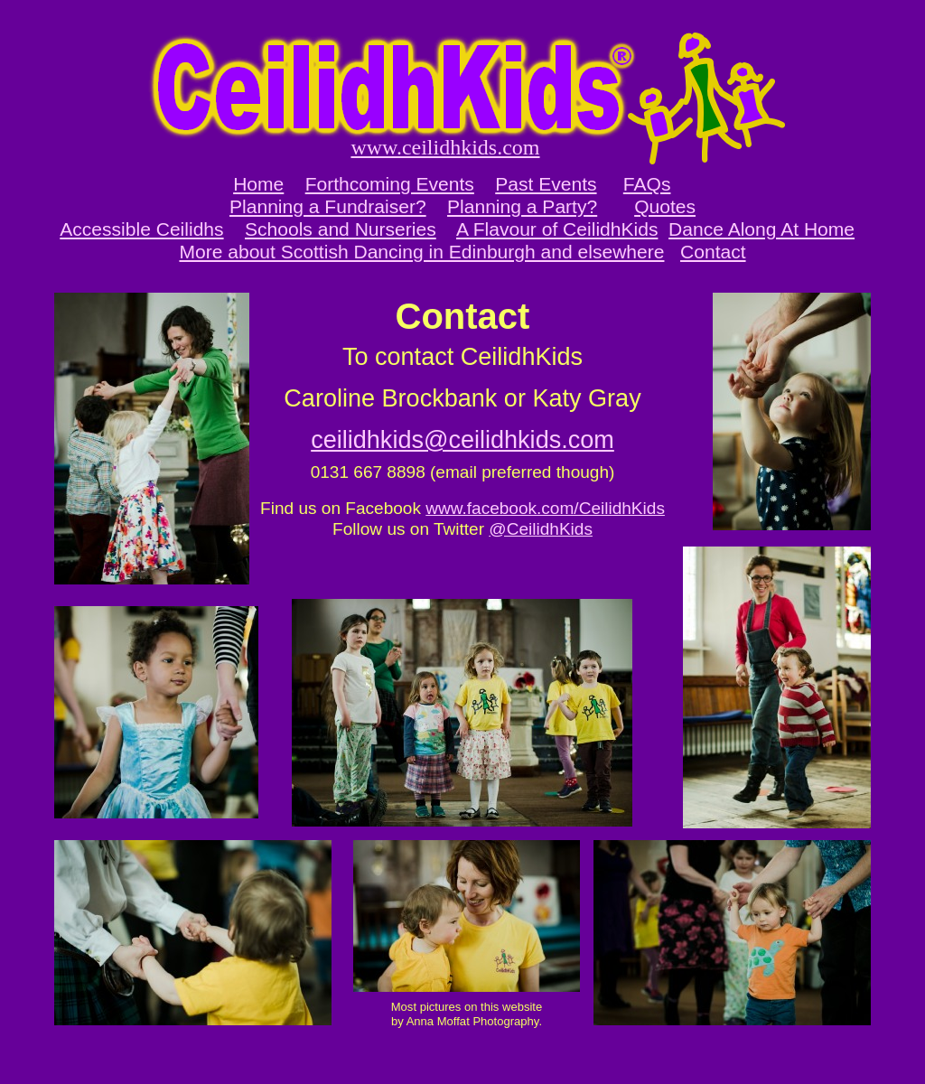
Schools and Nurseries (340, 229)
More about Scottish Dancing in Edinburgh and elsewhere (421, 251)
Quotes (665, 206)
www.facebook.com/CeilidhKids (545, 508)
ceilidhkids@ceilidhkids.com (462, 439)
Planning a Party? (522, 206)
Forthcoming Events (389, 183)
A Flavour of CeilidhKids (557, 229)
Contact (713, 251)
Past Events (545, 183)
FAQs (647, 183)
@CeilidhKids (541, 528)
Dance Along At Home (761, 229)
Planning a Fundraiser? (327, 206)
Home (258, 183)
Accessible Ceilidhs (141, 229)
